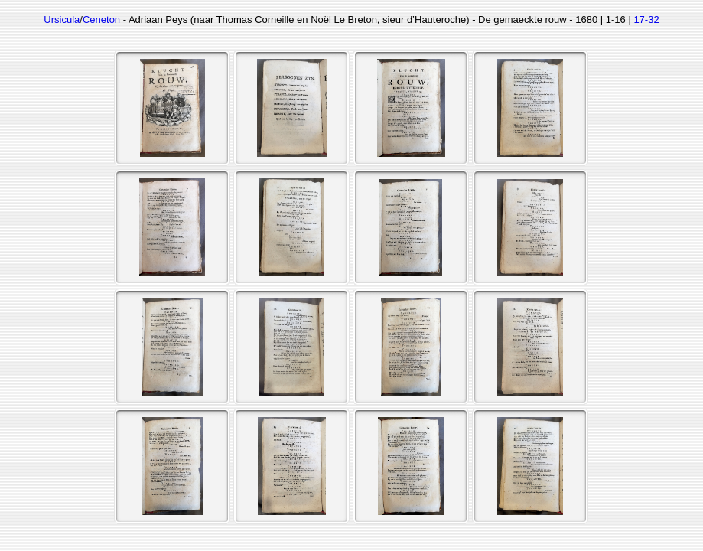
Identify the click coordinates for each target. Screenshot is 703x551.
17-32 (646, 19)
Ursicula (62, 19)
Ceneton (101, 19)
